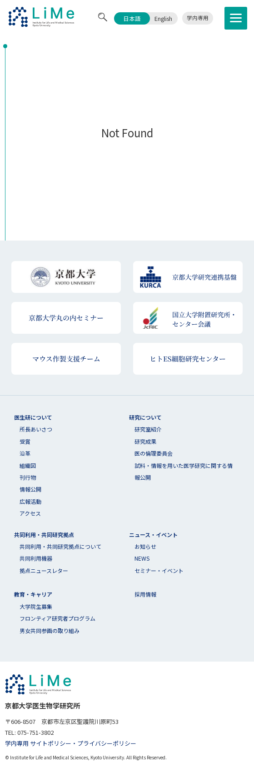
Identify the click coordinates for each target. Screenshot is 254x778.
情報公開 (30, 489)
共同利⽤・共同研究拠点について (60, 546)
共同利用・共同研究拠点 (44, 534)
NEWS (141, 558)
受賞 (25, 441)
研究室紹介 (148, 429)
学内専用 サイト (26, 743)
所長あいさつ (36, 429)
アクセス (30, 513)
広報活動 (30, 501)
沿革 (25, 453)
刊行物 (28, 477)
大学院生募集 (36, 606)
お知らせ (145, 546)
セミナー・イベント (159, 570)
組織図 (28, 465)
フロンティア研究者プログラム (57, 618)
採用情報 (145, 594)
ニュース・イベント (153, 534)
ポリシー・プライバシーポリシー (92, 743)
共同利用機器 (36, 558)
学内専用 (198, 17)
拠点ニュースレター (44, 570)
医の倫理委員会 (153, 453)
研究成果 (145, 441)
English (163, 18)
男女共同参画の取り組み (50, 630)
